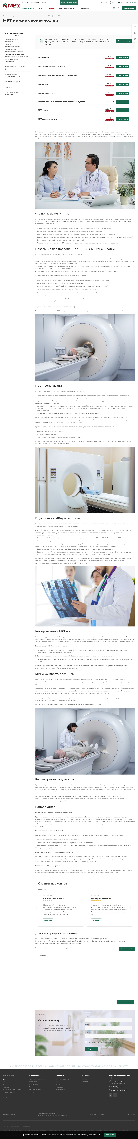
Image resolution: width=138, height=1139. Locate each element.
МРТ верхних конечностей (14, 51)
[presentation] (38, 909)
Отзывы (84, 1079)
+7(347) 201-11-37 (118, 2)
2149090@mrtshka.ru (118, 1087)
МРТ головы (9, 41)
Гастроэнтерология (35, 1089)
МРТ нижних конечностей (14, 54)
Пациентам (60, 1075)
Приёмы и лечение (9, 1092)
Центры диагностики (62, 1079)
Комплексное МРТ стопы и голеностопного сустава (61, 102)
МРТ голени (43, 57)
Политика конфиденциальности (48, 1113)
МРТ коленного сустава (49, 93)
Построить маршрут (125, 1002)
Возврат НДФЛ (60, 1089)
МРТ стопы (43, 110)
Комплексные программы (11, 1095)
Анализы (17, 87)
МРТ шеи (8, 44)
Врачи (58, 1082)
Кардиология (33, 1084)
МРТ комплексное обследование (16, 56)
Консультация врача (12, 82)
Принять (110, 1135)
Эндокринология (34, 1092)
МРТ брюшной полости (13, 46)
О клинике (86, 1075)
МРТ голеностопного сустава (51, 119)
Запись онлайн (129, 8)
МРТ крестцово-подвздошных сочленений (57, 75)
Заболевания (60, 1087)
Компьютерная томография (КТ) (17, 68)
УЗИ (4, 1084)
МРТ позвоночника (11, 39)
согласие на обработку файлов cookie (84, 1135)
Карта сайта (131, 1114)
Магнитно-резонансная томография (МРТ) (17, 35)
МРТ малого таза (10, 49)
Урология (32, 1087)
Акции (5, 1097)
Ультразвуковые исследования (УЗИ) (17, 75)
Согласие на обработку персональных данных (52, 1115)
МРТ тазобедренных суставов (51, 66)
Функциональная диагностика (11, 94)
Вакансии (85, 1081)
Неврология (33, 1081)
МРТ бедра (43, 84)
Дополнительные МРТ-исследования (13, 60)
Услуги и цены (8, 1075)
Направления (34, 1075)
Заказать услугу (124, 41)
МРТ (4, 1079)
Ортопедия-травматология (37, 1079)
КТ (4, 1082)
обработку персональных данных (109, 1042)
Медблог (58, 1084)
